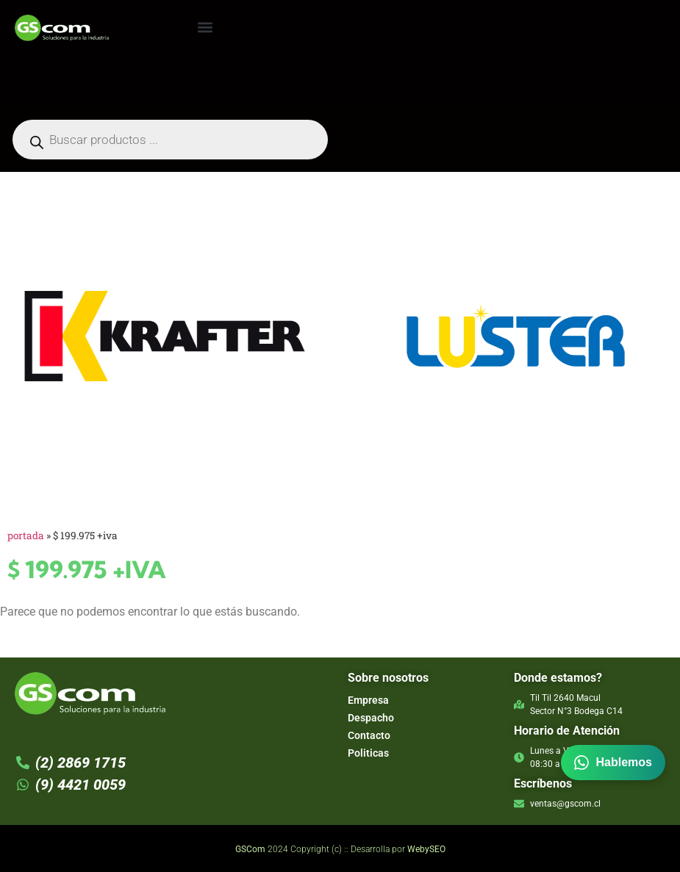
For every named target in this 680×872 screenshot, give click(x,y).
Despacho (371, 718)
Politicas (368, 753)
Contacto (369, 735)
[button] (205, 27)
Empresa (368, 700)
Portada (25, 535)
